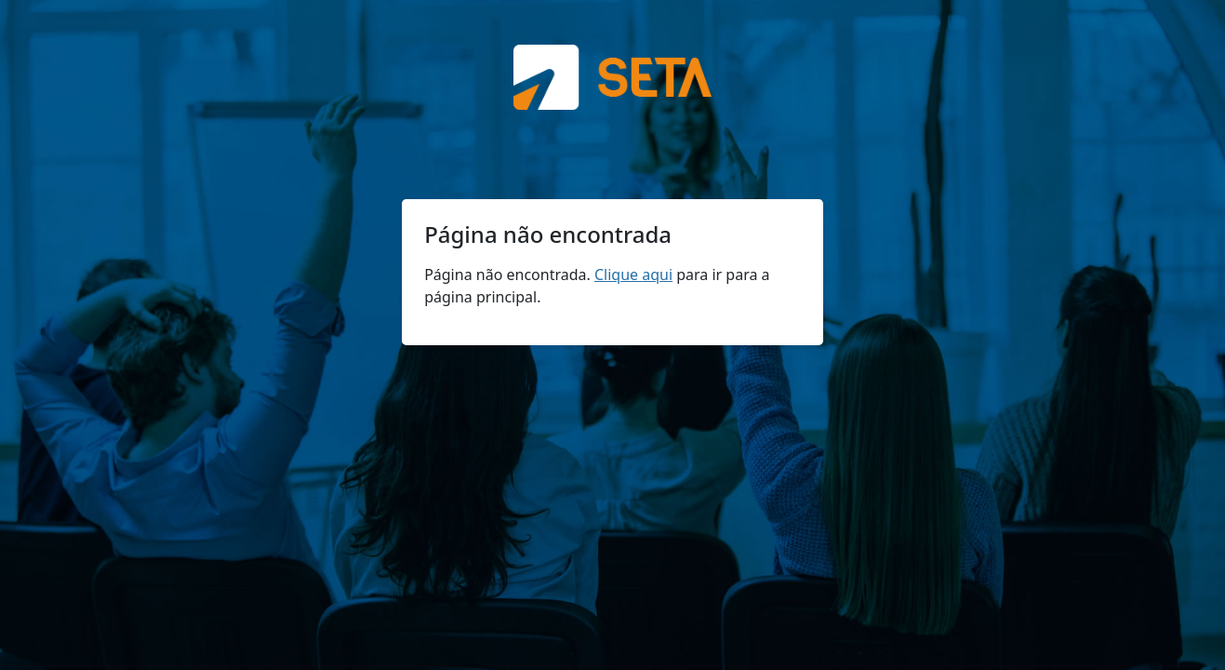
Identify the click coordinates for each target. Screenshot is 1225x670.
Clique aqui (633, 274)
